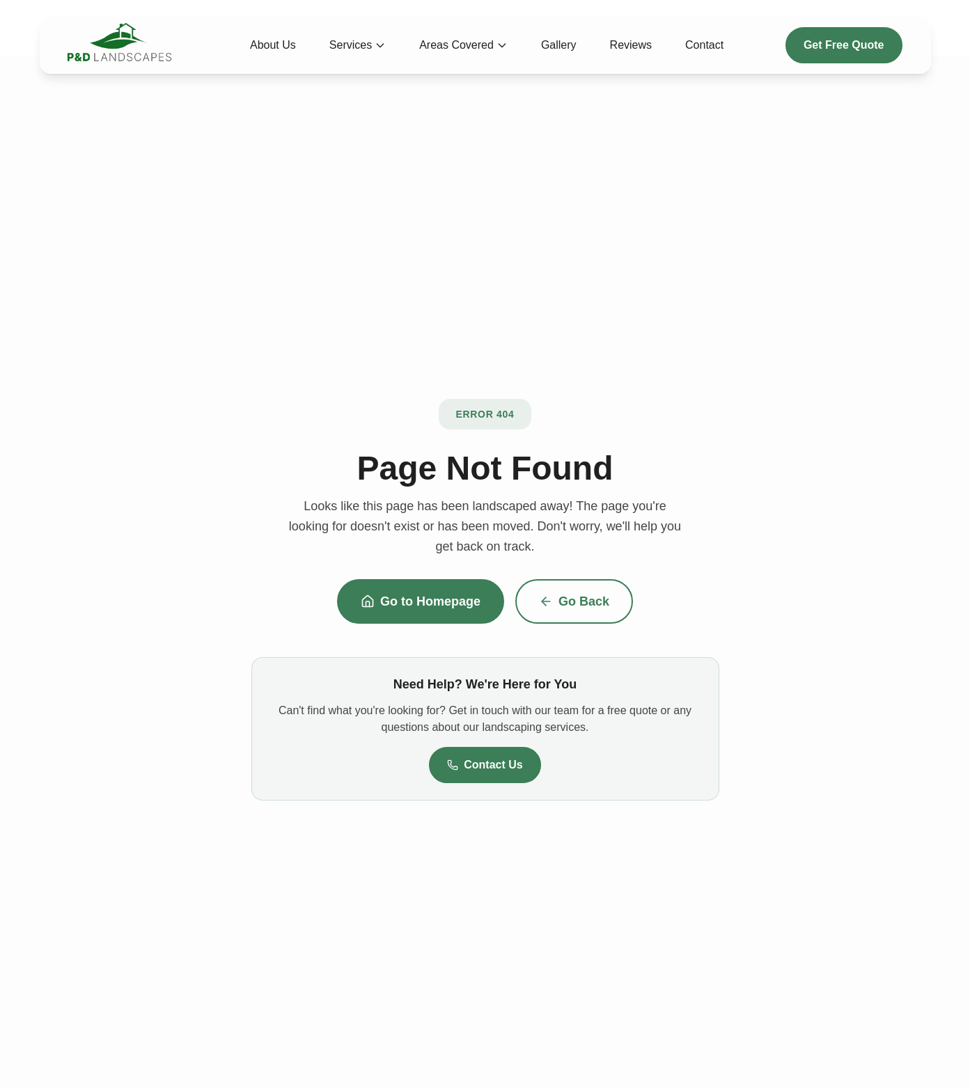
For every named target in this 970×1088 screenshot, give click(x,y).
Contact (704, 45)
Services (357, 45)
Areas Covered (463, 45)
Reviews (631, 45)
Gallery (559, 45)
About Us (273, 45)
